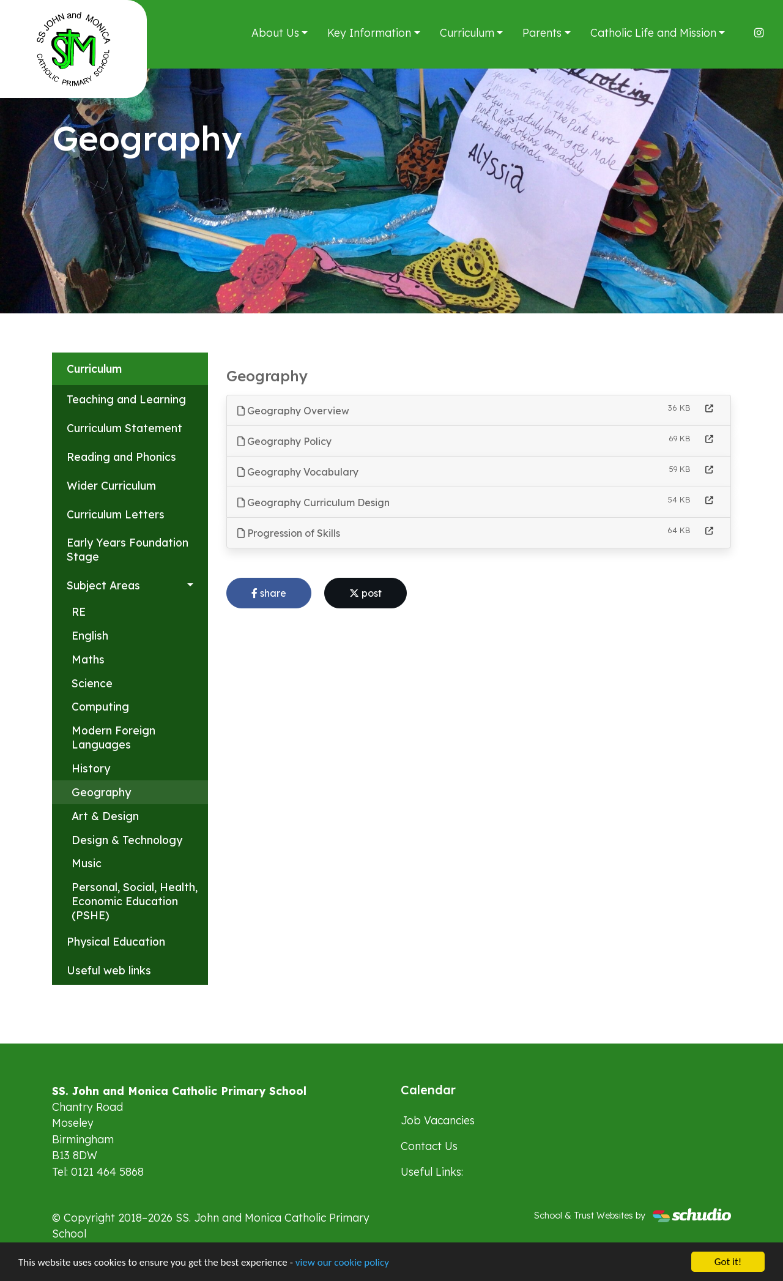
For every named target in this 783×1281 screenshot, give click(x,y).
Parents (542, 32)
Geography (101, 792)
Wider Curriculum (111, 485)
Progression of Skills (288, 533)
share (268, 593)
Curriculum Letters (116, 514)
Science (92, 683)
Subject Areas (103, 585)
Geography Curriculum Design (313, 502)
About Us (275, 32)
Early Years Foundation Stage (127, 549)
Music (87, 863)
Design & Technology (127, 839)
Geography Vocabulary (297, 472)
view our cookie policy (342, 1264)
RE (79, 611)
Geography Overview (293, 411)
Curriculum (467, 32)
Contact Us (429, 1145)
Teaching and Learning (126, 399)
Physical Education (116, 941)
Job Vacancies (438, 1120)
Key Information (369, 32)
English (90, 635)
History (91, 768)
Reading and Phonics (121, 456)
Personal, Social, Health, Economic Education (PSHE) (135, 901)
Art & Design (105, 816)
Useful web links (109, 970)
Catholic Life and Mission (653, 32)
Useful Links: (432, 1171)
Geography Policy (284, 441)
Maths (88, 659)
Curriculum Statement (124, 428)
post (365, 593)
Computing (100, 706)
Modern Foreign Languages (113, 737)
